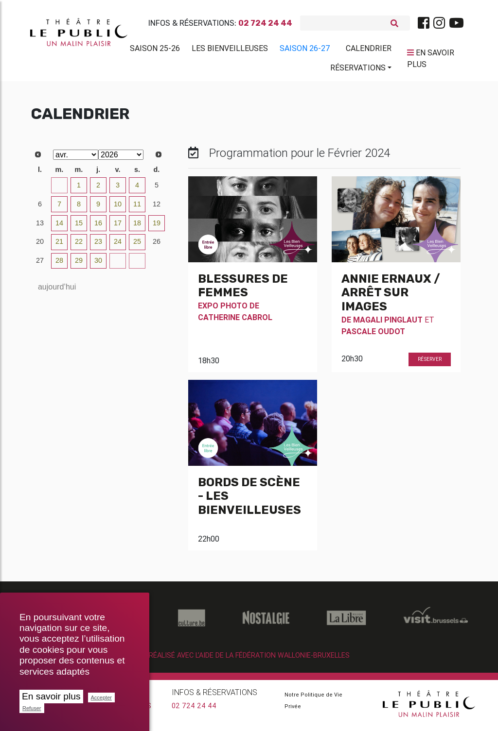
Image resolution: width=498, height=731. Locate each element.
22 (79, 245)
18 (137, 227)
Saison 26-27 (305, 50)
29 (79, 264)
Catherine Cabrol (235, 321)
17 (118, 227)
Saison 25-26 (155, 50)
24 (118, 245)
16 (98, 227)
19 (156, 227)
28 (59, 264)
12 (156, 208)
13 (40, 227)
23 (98, 245)
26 (156, 245)
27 (40, 264)
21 (59, 245)
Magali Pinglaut (388, 323)
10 (118, 208)
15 (79, 227)
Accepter (101, 697)
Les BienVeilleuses (230, 50)
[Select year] (120, 158)
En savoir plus (51, 696)
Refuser (31, 708)
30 (40, 189)
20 (40, 245)
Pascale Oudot (373, 335)
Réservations (358, 69)
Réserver (430, 363)
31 (59, 189)
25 (137, 245)
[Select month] (75, 158)
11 (137, 208)
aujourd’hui (57, 291)
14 (59, 227)
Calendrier (368, 50)
